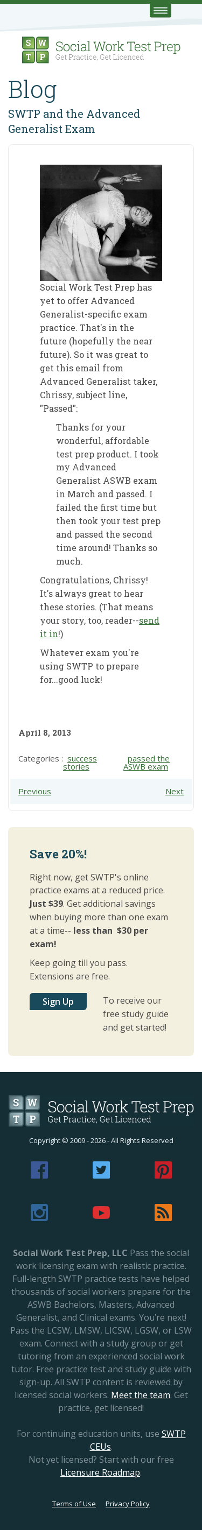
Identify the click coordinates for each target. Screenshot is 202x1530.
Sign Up (58, 1001)
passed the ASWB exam (146, 762)
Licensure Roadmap (100, 1472)
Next (174, 791)
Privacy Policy (128, 1503)
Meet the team (140, 1395)
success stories (80, 762)
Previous (34, 791)
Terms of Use (74, 1503)
